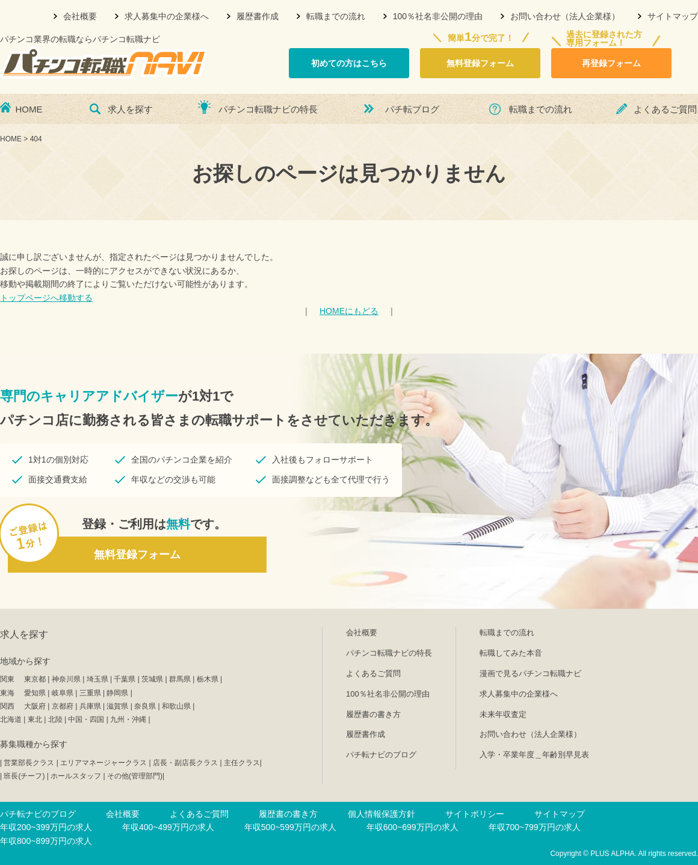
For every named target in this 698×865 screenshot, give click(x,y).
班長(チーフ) (24, 776)
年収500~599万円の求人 (290, 827)
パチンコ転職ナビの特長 (268, 109)
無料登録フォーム (480, 63)
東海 (7, 693)
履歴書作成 (257, 16)
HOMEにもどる (349, 311)
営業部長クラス (29, 763)
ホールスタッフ (76, 776)
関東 (7, 679)
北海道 (11, 719)
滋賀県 (117, 706)
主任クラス (242, 763)
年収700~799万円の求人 (535, 827)
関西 (7, 706)
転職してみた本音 (511, 652)
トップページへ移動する (46, 298)
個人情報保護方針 (381, 814)
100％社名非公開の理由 (438, 16)
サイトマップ (672, 16)
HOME (29, 109)
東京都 (35, 679)
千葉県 (124, 679)
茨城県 (152, 679)
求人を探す (130, 109)
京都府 (62, 706)
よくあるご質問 (665, 109)
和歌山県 (176, 706)
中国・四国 (86, 719)
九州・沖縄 (128, 719)
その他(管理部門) (134, 776)
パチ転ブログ (412, 109)
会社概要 (80, 16)
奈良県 (145, 706)
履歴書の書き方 (373, 714)
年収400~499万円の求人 (168, 827)
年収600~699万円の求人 (412, 827)
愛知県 (35, 693)
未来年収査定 (503, 714)
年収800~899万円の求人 (46, 841)
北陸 (55, 719)
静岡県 (117, 693)
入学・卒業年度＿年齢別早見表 (534, 754)
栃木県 (207, 679)
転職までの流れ (335, 16)
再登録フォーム (611, 63)
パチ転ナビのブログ (381, 754)
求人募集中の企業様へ (167, 16)
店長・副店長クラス (185, 763)
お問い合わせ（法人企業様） (565, 16)
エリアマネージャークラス (103, 763)
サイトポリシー (474, 814)
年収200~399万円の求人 (46, 827)
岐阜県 (62, 693)
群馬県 (180, 679)
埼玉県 (97, 679)
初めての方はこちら (349, 63)
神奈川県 (66, 679)
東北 (35, 719)
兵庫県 (90, 706)
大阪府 (35, 706)
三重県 (90, 693)
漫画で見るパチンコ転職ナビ (530, 673)
